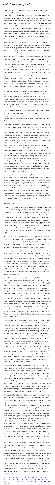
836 (41, 481)
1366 (49, 481)
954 (9, 477)
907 (26, 479)
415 (22, 479)
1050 (18, 481)
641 (25, 477)
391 (45, 481)
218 (5, 483)
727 (13, 477)
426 (9, 483)
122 (33, 477)
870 (35, 479)
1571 (46, 477)
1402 (27, 481)
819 (31, 479)
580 (39, 479)
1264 (18, 479)
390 (41, 477)
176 (9, 481)
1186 (5, 479)
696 (13, 481)
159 (13, 479)
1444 (23, 481)
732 (37, 477)
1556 (5, 481)
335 (9, 479)
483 (5, 477)
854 (32, 481)
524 (29, 477)
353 (47, 479)
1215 (36, 481)
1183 (17, 477)
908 (43, 479)
